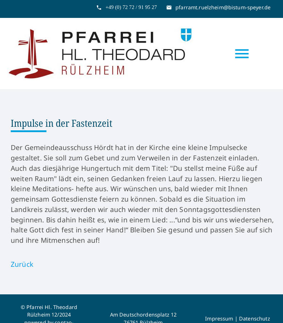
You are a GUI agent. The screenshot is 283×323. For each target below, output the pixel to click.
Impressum (219, 318)
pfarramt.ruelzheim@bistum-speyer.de (222, 7)
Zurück (22, 264)
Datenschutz (254, 318)
